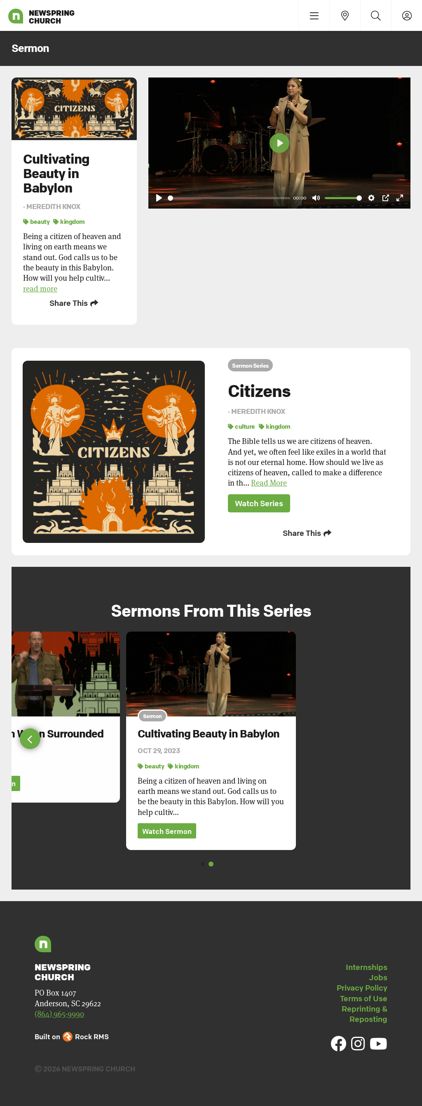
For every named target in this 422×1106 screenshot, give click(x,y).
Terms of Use (363, 995)
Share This (74, 303)
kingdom (69, 221)
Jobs (378, 974)
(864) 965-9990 (59, 1011)
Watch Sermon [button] (167, 828)
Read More (269, 482)
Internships (366, 964)
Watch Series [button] (259, 502)
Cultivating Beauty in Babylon (208, 730)
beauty (36, 221)
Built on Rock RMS (72, 1034)
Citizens (259, 389)
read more (40, 289)
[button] (30, 736)
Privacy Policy (362, 985)
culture (241, 425)
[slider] (229, 198)
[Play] (159, 197)
